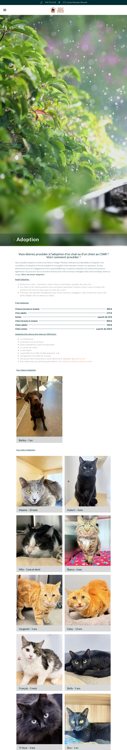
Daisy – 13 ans (74, 628)
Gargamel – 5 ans (28, 628)
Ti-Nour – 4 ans (27, 747)
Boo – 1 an (72, 747)
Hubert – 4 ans (75, 509)
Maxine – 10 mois (28, 509)
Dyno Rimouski (64, 361)
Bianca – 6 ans (74, 569)
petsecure (81, 359)
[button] (4, 10)
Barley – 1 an (26, 440)
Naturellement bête (83, 361)
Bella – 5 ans (73, 688)
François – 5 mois (28, 688)
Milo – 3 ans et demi (29, 569)
